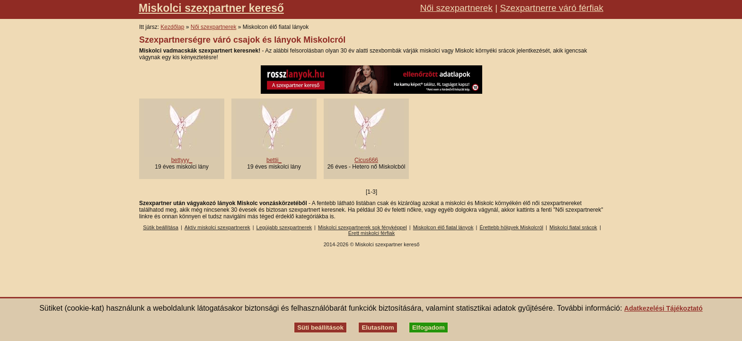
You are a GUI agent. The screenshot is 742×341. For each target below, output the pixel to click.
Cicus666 (366, 160)
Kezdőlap (172, 27)
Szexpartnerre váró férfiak (551, 8)
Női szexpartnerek (456, 8)
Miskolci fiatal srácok (573, 227)
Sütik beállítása (160, 227)
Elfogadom (428, 327)
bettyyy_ (182, 160)
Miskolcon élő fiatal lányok (443, 227)
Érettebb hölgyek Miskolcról (511, 227)
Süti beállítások (320, 327)
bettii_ (274, 160)
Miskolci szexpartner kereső (211, 8)
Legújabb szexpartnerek (284, 227)
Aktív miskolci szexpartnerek (217, 227)
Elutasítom (378, 327)
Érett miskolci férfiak (371, 233)
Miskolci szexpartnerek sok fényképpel (362, 227)
